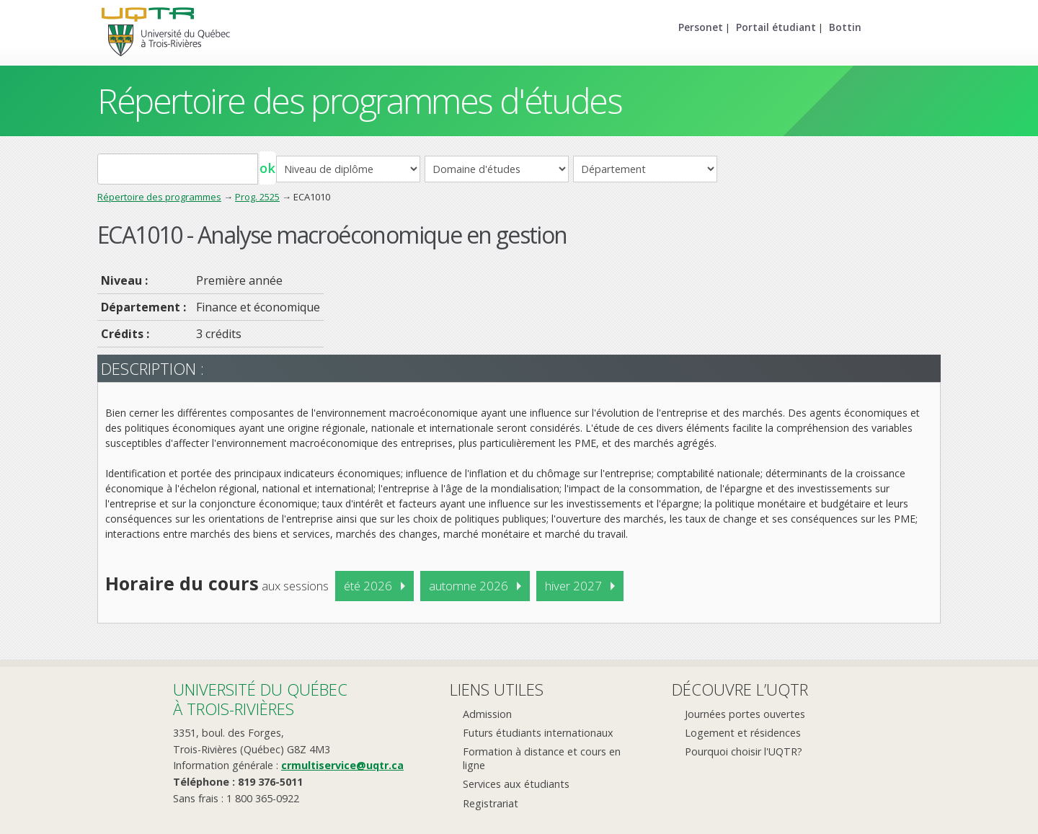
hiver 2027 (573, 585)
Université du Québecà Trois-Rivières (260, 698)
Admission (487, 714)
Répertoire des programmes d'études (359, 100)
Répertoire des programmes (159, 196)
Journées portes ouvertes (745, 714)
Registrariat (490, 803)
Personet (700, 27)
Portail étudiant (776, 27)
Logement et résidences (743, 733)
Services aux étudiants (516, 784)
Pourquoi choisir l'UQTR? (743, 751)
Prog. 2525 (257, 196)
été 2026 (368, 585)
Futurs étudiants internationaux (538, 733)
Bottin (845, 27)
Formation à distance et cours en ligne (542, 758)
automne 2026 (468, 585)
